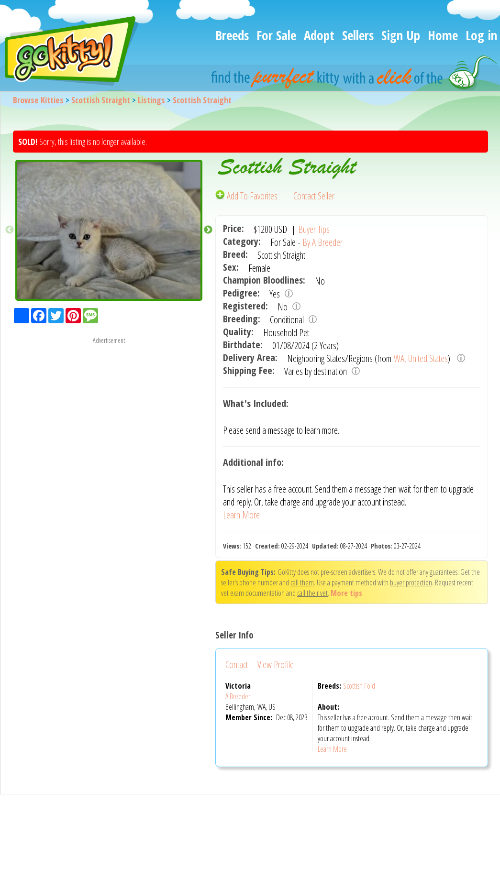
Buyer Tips (314, 229)
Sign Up (400, 35)
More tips (346, 593)
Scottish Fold (359, 686)
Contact (236, 664)
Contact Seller (313, 195)
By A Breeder (322, 242)
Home (443, 35)
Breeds (232, 35)
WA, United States (421, 358)
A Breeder (237, 696)
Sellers (358, 35)
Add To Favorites (247, 195)
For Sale (276, 35)
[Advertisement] (109, 413)
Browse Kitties (38, 100)
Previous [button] (9, 230)
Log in (481, 35)
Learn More (241, 514)
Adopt (319, 35)
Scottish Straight (100, 100)
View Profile (275, 664)
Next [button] (208, 230)
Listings (151, 100)
